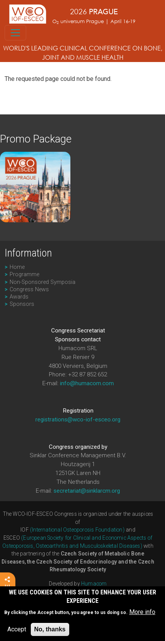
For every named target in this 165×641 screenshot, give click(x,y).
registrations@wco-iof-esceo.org (77, 419)
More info (142, 614)
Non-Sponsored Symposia (42, 282)
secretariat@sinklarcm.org (86, 490)
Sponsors (22, 304)
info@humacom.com (87, 383)
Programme (24, 274)
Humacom (94, 584)
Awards (19, 297)
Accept (16, 632)
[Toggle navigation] (15, 32)
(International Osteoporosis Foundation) (77, 530)
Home (17, 267)
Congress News (29, 289)
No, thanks (50, 632)
